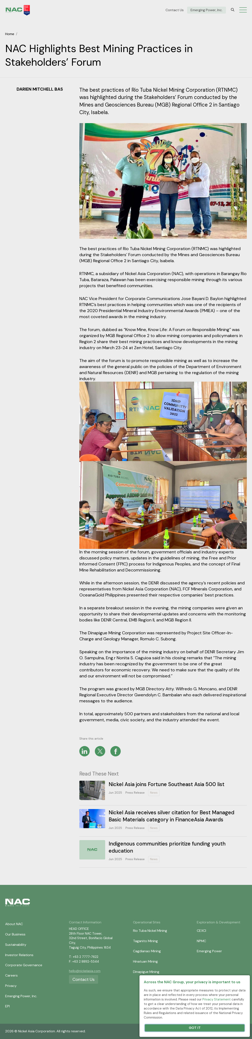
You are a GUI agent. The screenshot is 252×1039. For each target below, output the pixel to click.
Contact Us (175, 10)
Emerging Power (209, 951)
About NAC (14, 924)
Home (9, 34)
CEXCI (201, 930)
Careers (11, 975)
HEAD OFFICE (79, 929)
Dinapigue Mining (146, 971)
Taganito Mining (145, 941)
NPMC (201, 941)
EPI (7, 1006)
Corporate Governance (23, 965)
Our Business (15, 934)
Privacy (11, 985)
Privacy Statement (216, 999)
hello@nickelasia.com (84, 971)
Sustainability (15, 944)
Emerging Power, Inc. (206, 10)
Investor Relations (19, 955)
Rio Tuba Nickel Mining (150, 930)
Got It (194, 1028)
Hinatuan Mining (145, 961)
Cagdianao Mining (147, 951)
